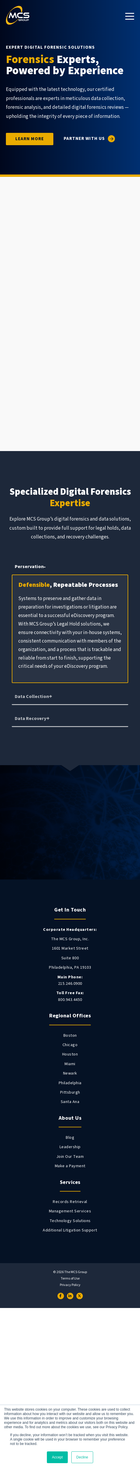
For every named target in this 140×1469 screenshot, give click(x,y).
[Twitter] (79, 1296)
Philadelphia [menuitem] (70, 1083)
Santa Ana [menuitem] (70, 1102)
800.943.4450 (70, 996)
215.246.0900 (70, 980)
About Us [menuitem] (70, 1118)
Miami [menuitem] (70, 1064)
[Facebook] (60, 1296)
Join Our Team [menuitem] (70, 1157)
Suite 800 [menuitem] (70, 958)
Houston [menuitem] (70, 1054)
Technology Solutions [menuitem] (70, 1221)
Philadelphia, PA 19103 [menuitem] (70, 967)
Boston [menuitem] (70, 1035)
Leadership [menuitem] (70, 1147)
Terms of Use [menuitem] (70, 1278)
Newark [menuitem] (70, 1073)
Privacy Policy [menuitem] (70, 1285)
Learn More (29, 139)
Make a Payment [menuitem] (70, 1166)
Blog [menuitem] (70, 1138)
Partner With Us (84, 139)
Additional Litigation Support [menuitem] (70, 1230)
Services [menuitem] (70, 1182)
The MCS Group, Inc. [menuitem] (70, 939)
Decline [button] (82, 1457)
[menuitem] (70, 929)
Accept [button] (57, 1457)
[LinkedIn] (70, 1296)
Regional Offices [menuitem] (70, 1015)
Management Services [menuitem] (70, 1211)
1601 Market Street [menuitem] (70, 948)
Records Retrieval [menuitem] (70, 1202)
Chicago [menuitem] (70, 1045)
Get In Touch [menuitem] (70, 910)
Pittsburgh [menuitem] (70, 1092)
